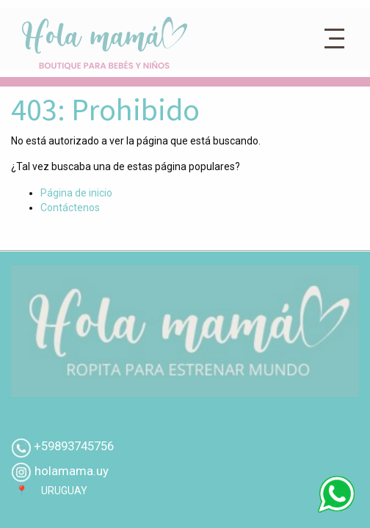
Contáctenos (70, 207)
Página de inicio (76, 193)
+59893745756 (74, 446)
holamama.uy (70, 470)
